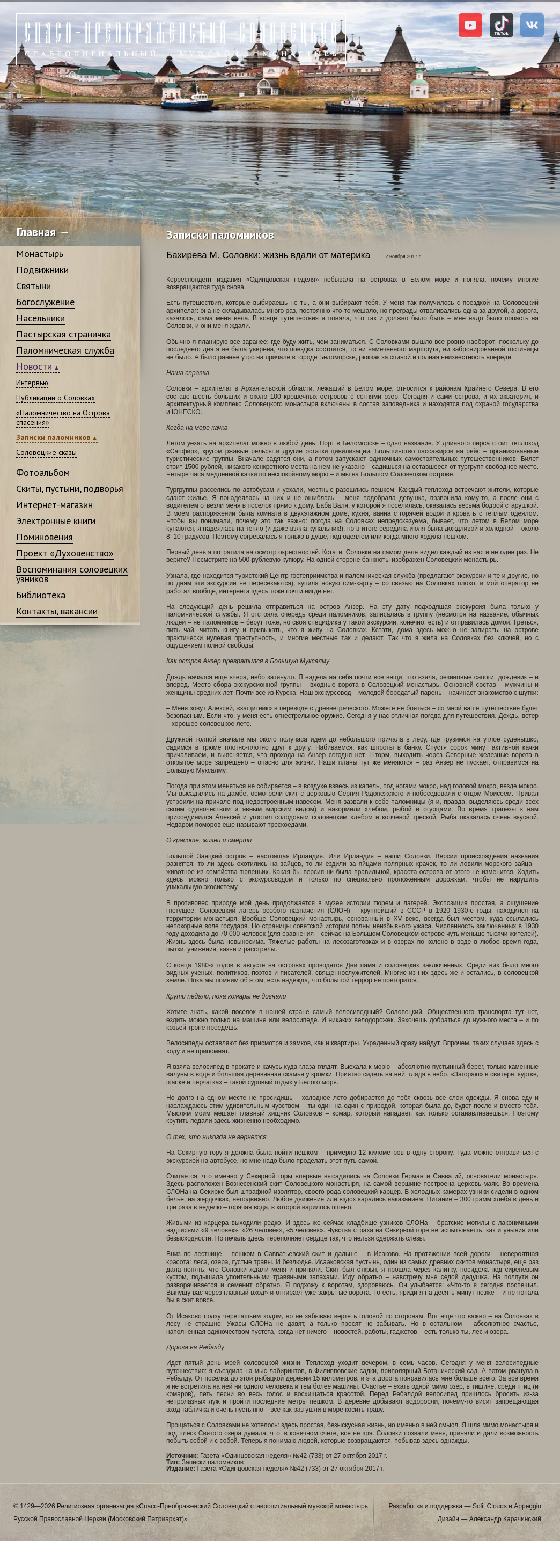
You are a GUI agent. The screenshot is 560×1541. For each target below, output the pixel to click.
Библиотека (40, 595)
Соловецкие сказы (46, 452)
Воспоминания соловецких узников (72, 574)
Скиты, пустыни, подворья (69, 488)
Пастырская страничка (63, 334)
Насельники (40, 318)
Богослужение (45, 302)
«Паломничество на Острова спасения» (63, 417)
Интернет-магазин (54, 504)
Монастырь (39, 253)
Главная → (44, 231)
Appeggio (527, 1506)
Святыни (33, 286)
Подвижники (42, 269)
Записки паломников (53, 437)
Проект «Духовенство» (65, 553)
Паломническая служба (65, 350)
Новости (34, 366)
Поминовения (44, 537)
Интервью (32, 382)
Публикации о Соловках (55, 397)
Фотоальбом (43, 472)
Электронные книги (55, 521)
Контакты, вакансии (57, 611)
